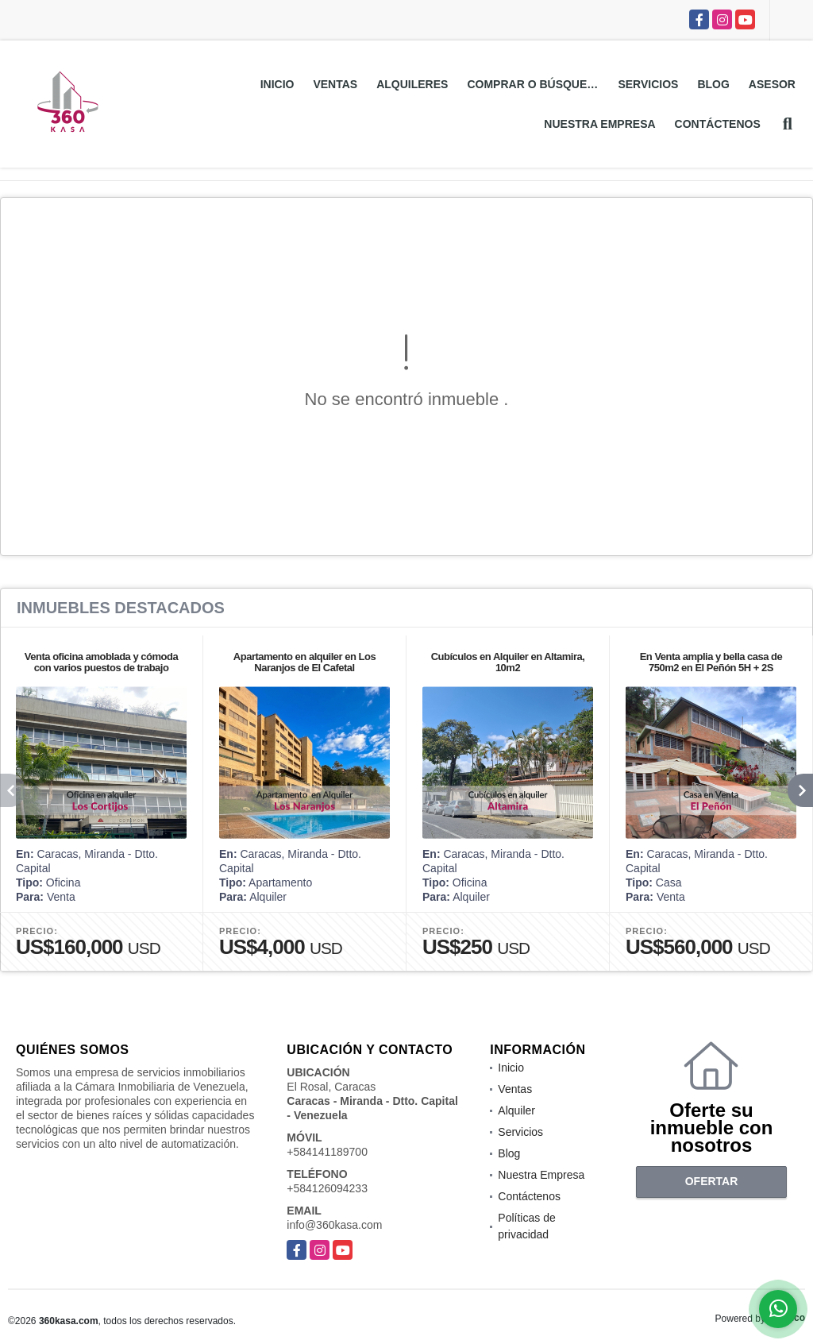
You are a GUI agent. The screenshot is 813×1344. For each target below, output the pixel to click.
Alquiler (516, 1110)
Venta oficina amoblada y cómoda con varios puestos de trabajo (101, 662)
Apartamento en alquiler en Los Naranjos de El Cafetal (304, 662)
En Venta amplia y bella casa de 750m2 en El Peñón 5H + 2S (711, 662)
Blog (713, 84)
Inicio (277, 84)
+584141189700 (327, 1151)
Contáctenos (718, 124)
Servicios (648, 84)
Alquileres (412, 84)
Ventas (335, 84)
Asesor (772, 84)
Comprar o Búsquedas (537, 84)
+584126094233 (327, 1188)
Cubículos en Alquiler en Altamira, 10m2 (508, 662)
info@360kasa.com (334, 1224)
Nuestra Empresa (599, 124)
